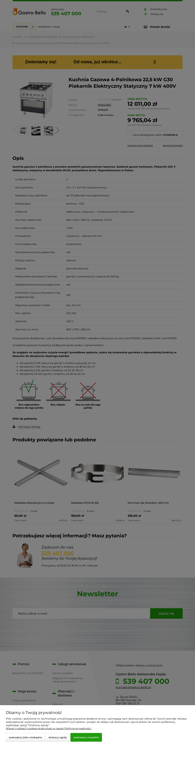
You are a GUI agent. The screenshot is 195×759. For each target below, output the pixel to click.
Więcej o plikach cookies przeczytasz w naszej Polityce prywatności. (49, 728)
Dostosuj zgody (58, 737)
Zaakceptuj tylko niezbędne (25, 737)
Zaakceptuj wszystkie (86, 737)
